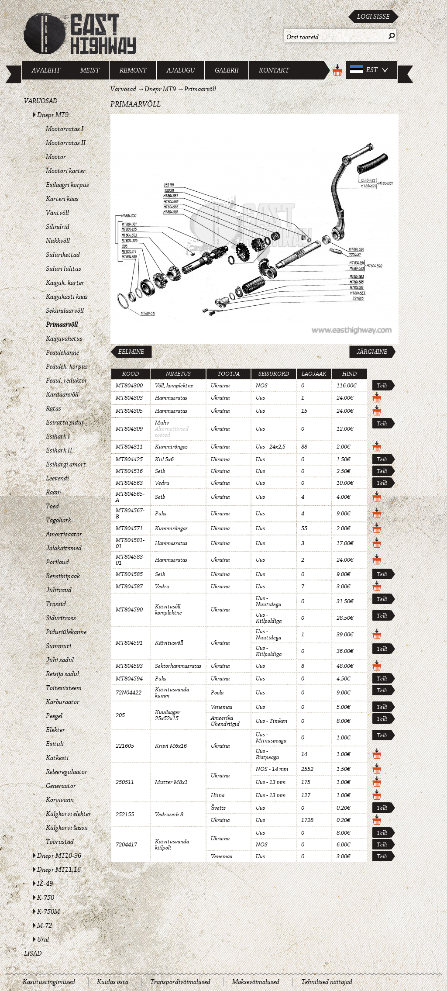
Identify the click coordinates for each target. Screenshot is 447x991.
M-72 (44, 925)
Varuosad (41, 101)
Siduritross (61, 618)
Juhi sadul (60, 660)
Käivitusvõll (169, 642)
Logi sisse (373, 17)
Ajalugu (181, 70)
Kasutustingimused (49, 982)
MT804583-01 (130, 559)
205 (120, 715)
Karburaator (62, 702)
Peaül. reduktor (66, 380)
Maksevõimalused (255, 982)
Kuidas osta (112, 982)
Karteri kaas (62, 199)
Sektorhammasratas (178, 666)
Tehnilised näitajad (326, 982)
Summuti (58, 646)
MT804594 (129, 678)
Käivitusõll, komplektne (168, 609)
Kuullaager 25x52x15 (167, 715)
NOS (262, 385)
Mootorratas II (66, 143)
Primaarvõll (62, 324)
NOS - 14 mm (272, 769)
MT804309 (129, 428)
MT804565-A (130, 497)
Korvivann (60, 800)
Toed (52, 506)
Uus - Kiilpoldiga (269, 618)
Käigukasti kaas (67, 296)
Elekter (55, 730)
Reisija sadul (62, 674)
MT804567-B (130, 513)
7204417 (126, 844)
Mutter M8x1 (171, 782)
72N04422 (128, 692)
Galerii (227, 70)
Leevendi (57, 478)
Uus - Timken (271, 721)
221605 (125, 745)
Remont (133, 70)
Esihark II (59, 450)
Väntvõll (57, 213)
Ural (43, 939)
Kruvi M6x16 (171, 745)
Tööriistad (60, 842)
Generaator (61, 786)
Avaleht (46, 70)
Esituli (55, 744)
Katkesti (57, 758)
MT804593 (129, 666)
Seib (160, 471)
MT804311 (129, 446)
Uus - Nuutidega (268, 601)
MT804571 (129, 528)
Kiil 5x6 (164, 459)
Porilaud (57, 562)
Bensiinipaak (63, 576)
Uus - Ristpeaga (267, 754)
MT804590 (129, 609)
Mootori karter (66, 171)
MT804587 (129, 586)
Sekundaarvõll (65, 310)
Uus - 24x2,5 (270, 446)
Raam (53, 492)
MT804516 (129, 471)
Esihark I (58, 436)
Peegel (54, 716)
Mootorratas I (64, 129)
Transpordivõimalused (180, 982)
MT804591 (129, 642)
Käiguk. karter (65, 283)
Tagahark (58, 520)
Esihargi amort (66, 464)
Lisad (33, 953)
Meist (90, 70)
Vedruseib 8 (169, 814)
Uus (260, 397)
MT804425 (129, 459)
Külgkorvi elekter (68, 814)
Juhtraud (59, 590)
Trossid (56, 604)
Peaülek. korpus (67, 366)
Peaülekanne (62, 352)
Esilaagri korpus (67, 185)
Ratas (53, 408)
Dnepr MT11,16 (59, 870)
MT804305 (129, 410)
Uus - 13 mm (270, 782)
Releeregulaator (66, 772)
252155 (125, 814)
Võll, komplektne (174, 385)
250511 (125, 782)
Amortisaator (64, 534)
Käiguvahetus (64, 338)
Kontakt (274, 70)
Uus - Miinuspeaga (271, 737)
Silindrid (57, 227)
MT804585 (129, 574)
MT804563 (129, 483)
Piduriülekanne (66, 632)
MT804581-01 (130, 543)
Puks (160, 513)
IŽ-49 (45, 883)
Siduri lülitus (63, 269)
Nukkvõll (58, 241)
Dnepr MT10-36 (59, 856)
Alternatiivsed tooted (172, 432)
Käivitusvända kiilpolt (172, 844)
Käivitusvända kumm (172, 692)
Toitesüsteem (64, 688)
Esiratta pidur (65, 422)
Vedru (162, 483)
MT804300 (129, 385)
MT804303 (129, 397)
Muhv (162, 422)
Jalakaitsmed (64, 548)
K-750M (48, 911)
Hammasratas (171, 397)
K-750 (45, 897)
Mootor (56, 157)
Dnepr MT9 (53, 115)
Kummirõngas (171, 446)
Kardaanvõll (62, 394)
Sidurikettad (63, 255)
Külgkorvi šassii (67, 828)
